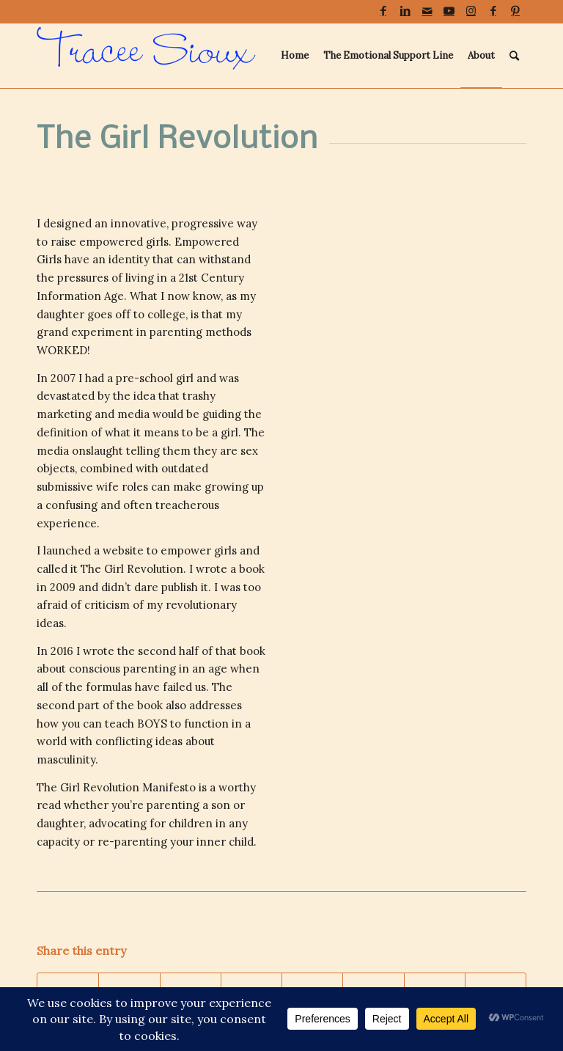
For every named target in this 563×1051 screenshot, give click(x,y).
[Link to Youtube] (449, 11)
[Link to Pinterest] (515, 11)
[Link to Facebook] (383, 11)
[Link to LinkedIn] (405, 11)
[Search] (514, 55)
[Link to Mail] (427, 11)
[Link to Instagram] (471, 11)
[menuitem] (294, 55)
